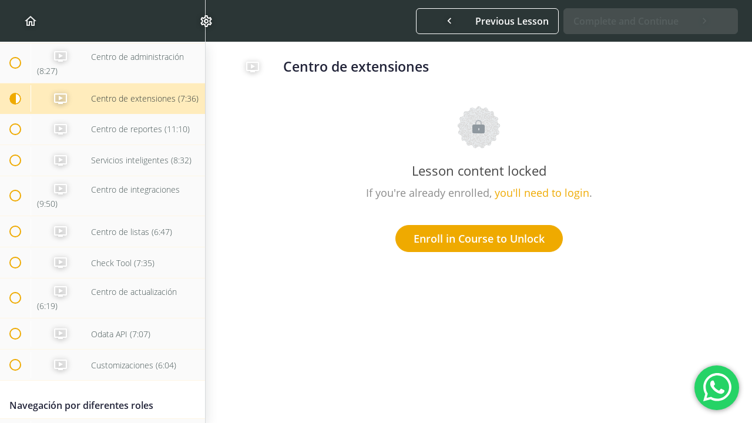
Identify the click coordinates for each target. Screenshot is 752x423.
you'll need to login (542, 193)
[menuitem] (190, 21)
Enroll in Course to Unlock (479, 238)
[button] (14, 21)
